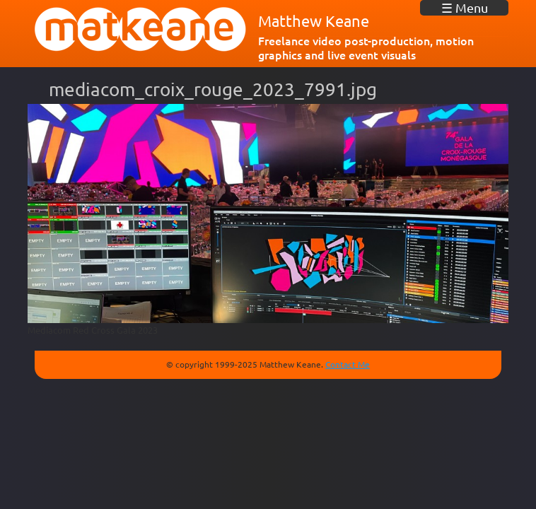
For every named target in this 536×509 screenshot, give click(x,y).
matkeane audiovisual (141, 30)
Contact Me (347, 364)
